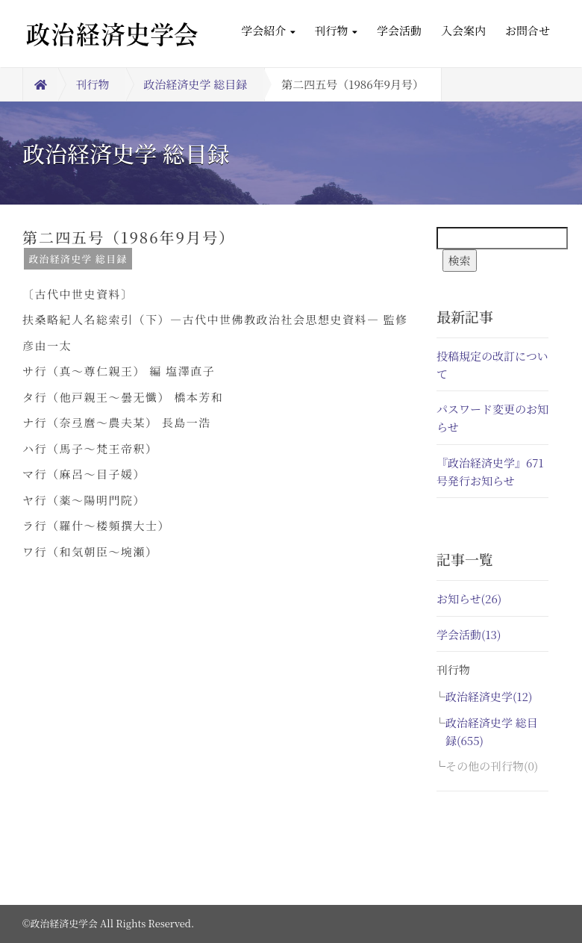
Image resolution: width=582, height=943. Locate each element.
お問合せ (527, 30)
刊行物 (336, 30)
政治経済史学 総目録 (196, 84)
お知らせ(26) (468, 598)
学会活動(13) (468, 634)
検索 (459, 260)
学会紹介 (268, 30)
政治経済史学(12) (488, 696)
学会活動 (399, 30)
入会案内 (463, 30)
